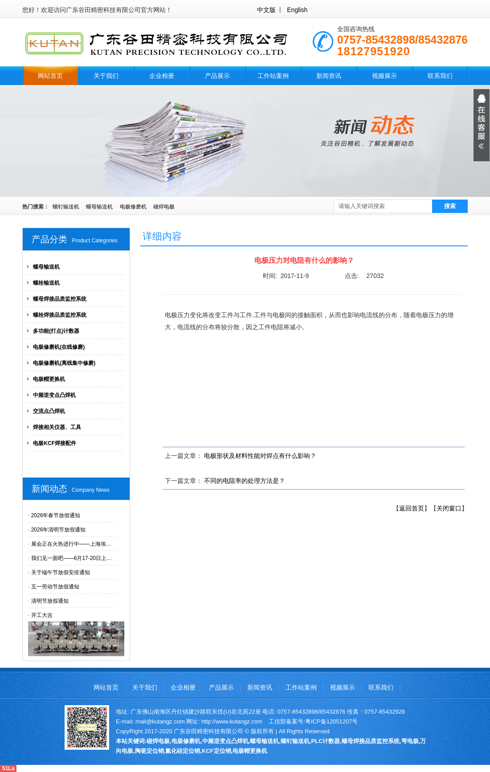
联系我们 (440, 75)
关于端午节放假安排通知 (60, 572)
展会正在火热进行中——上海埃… (71, 544)
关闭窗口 (449, 508)
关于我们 (106, 75)
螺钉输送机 (66, 207)
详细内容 (162, 236)
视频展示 (384, 75)
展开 (482, 125)
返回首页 (411, 508)
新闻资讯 (328, 75)
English (297, 9)
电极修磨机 (133, 207)
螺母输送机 (99, 207)
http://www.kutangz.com (231, 721)
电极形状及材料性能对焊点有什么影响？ (260, 455)
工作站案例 (273, 75)
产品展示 (217, 75)
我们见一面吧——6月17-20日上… (71, 558)
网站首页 (50, 75)
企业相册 (161, 75)
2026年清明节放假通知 (58, 530)
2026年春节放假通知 (56, 515)
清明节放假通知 (50, 601)
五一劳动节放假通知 (55, 587)
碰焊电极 (164, 207)
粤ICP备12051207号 (331, 721)
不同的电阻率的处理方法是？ (244, 480)
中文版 (266, 9)
